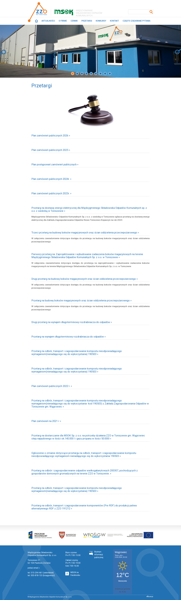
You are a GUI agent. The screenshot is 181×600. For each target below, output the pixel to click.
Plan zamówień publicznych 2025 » (50, 150)
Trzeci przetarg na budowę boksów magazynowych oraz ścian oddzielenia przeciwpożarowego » (85, 232)
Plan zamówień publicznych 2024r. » (51, 178)
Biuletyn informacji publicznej (98, 555)
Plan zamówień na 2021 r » (46, 421)
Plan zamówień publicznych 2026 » (50, 135)
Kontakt (114, 21)
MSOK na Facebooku (75, 573)
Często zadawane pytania (136, 21)
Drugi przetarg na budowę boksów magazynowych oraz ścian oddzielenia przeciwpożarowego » (84, 278)
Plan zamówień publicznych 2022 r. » (51, 386)
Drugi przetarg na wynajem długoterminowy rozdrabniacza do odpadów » (71, 322)
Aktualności (48, 21)
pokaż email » (34, 568)
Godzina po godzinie (122, 589)
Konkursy (101, 21)
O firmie (63, 21)
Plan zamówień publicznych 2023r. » (51, 193)
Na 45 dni (122, 592)
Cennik (74, 21)
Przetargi (86, 21)
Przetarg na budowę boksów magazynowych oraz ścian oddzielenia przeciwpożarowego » (81, 300)
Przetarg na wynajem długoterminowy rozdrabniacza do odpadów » (68, 336)
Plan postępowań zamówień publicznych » (54, 164)
